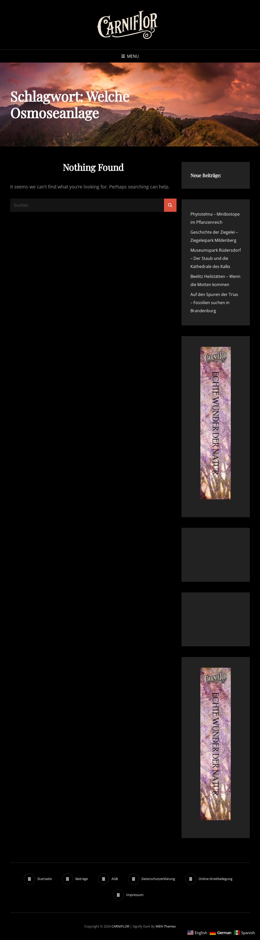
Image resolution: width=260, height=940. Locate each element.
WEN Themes (166, 926)
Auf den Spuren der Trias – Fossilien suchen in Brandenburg (214, 303)
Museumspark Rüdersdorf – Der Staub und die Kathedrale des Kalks (215, 258)
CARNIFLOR (120, 926)
